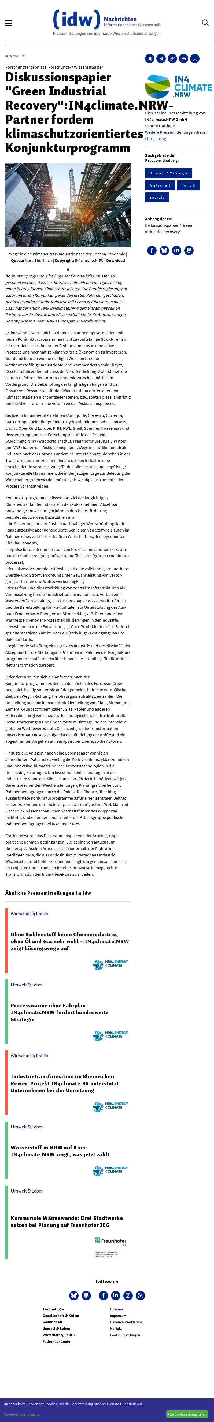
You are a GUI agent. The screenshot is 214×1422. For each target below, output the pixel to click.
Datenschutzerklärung (126, 1322)
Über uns (116, 1309)
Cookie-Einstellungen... (22, 1414)
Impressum (118, 1315)
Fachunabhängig (56, 1341)
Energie (157, 197)
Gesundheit (52, 1322)
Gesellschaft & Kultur (61, 1315)
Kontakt (116, 1328)
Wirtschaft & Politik (59, 1335)
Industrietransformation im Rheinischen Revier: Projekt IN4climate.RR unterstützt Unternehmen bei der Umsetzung (65, 1083)
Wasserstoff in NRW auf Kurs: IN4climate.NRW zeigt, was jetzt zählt (60, 1151)
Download (115, 260)
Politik (188, 185)
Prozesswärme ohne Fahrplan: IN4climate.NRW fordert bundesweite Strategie (60, 1012)
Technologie (53, 1309)
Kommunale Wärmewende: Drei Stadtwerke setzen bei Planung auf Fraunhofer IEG (67, 1221)
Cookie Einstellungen (125, 1335)
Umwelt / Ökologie (168, 173)
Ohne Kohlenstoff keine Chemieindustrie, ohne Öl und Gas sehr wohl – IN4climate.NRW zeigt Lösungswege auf (70, 941)
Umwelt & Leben (56, 1328)
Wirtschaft (160, 185)
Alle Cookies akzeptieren (187, 1414)
